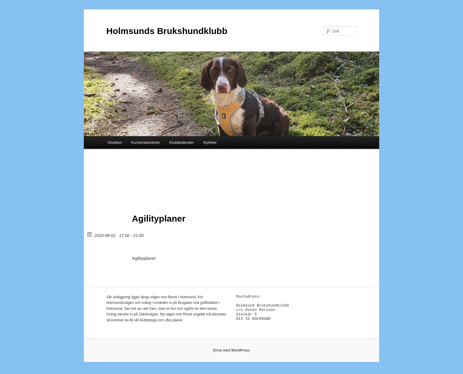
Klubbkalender (181, 142)
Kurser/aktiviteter (145, 142)
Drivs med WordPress (231, 353)
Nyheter (210, 142)
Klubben (115, 142)
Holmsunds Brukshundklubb (166, 31)
